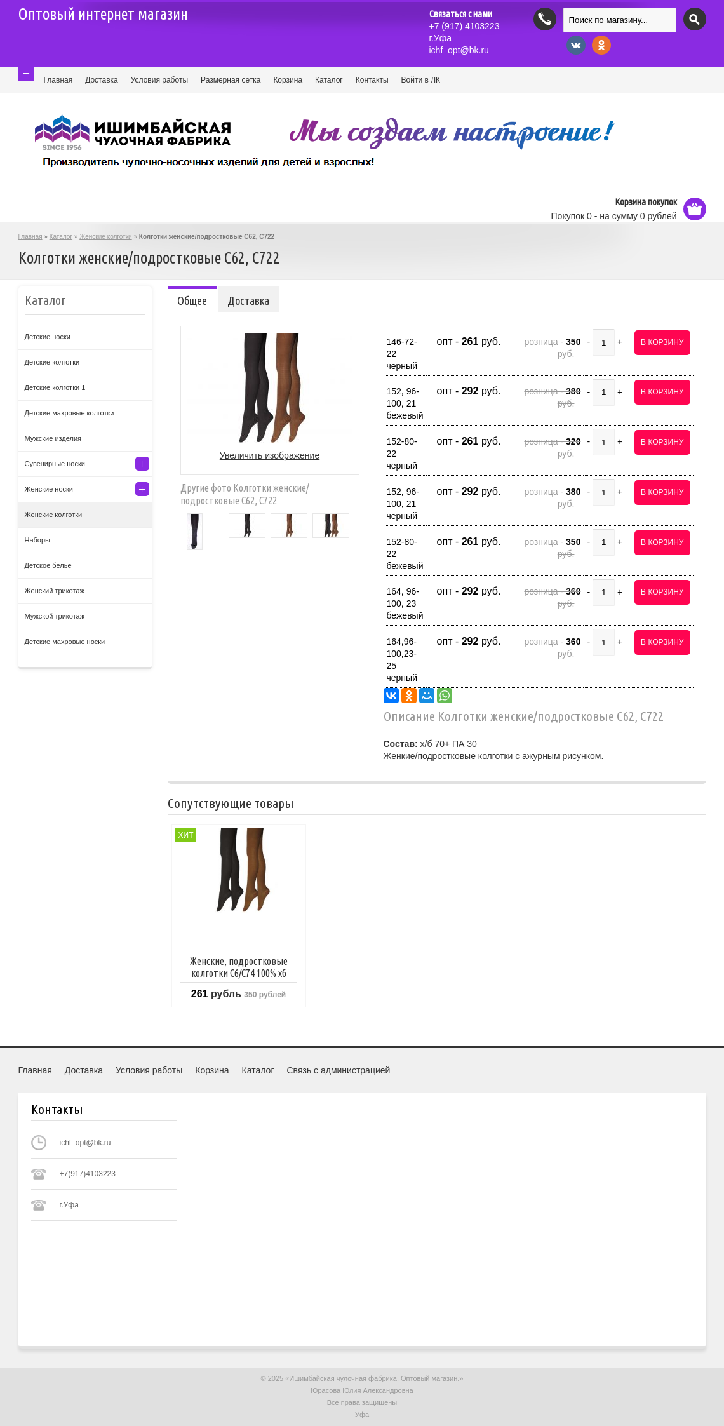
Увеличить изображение (269, 455)
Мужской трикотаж (55, 616)
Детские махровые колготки (69, 413)
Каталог (329, 80)
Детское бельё (48, 565)
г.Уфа (440, 38)
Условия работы (159, 80)
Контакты (372, 80)
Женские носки (49, 489)
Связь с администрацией (339, 1070)
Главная (58, 80)
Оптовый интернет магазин (103, 14)
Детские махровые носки (65, 641)
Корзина (287, 80)
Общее (192, 300)
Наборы (38, 540)
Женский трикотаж (54, 591)
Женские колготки (105, 236)
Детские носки (47, 336)
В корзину (662, 342)
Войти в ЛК (421, 80)
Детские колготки (52, 362)
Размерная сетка (230, 80)
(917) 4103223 (464, 26)
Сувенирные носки (55, 463)
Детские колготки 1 (55, 387)
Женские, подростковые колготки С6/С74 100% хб (239, 967)
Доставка (101, 80)
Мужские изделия (53, 438)
